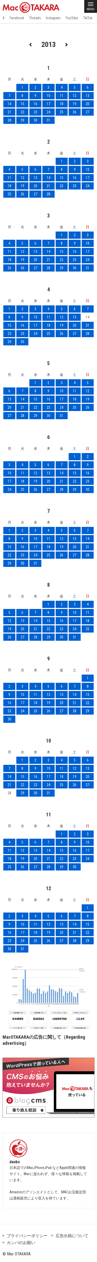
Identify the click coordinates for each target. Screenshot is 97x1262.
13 (87, 96)
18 (61, 104)
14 (9, 104)
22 (22, 112)
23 (35, 112)
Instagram (53, 18)
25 (61, 112)
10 (48, 96)
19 (74, 104)
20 (87, 104)
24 (48, 112)
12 (74, 96)
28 (9, 120)
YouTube (72, 18)
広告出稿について (72, 1235)
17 (48, 104)
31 (48, 120)
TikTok (87, 18)
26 (74, 112)
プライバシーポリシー (27, 1235)
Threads (35, 18)
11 (61, 96)
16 (35, 104)
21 (9, 112)
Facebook (17, 18)
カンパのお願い (21, 1242)
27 (87, 112)
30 (35, 120)
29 (22, 120)
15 (22, 104)
